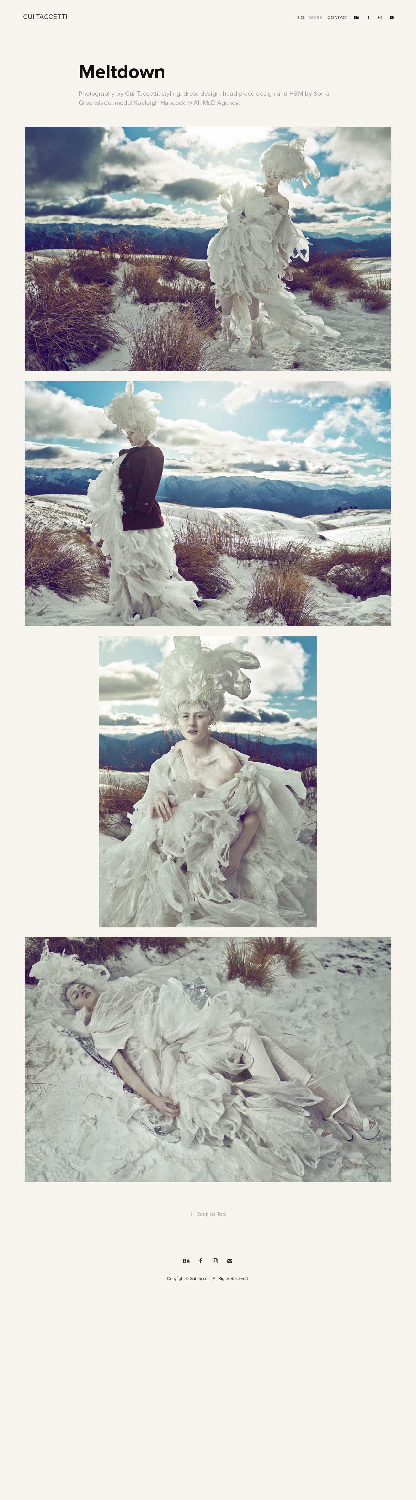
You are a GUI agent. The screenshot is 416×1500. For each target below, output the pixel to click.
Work (316, 17)
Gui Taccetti (45, 16)
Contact (337, 17)
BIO (300, 17)
